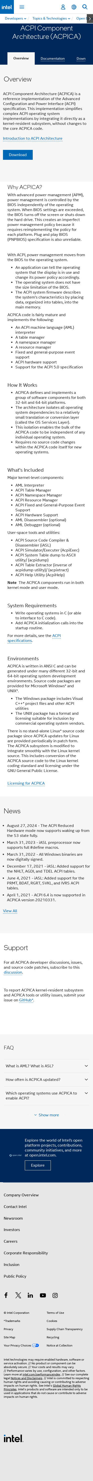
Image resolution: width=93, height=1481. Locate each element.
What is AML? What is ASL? (30, 1066)
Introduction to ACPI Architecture (32, 138)
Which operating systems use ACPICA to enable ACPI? (41, 1096)
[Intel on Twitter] (18, 1296)
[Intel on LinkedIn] (30, 1296)
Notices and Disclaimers (26, 1378)
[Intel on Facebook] (6, 1296)
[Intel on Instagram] (55, 1296)
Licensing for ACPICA (26, 783)
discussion (13, 972)
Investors (12, 1229)
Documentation (53, 58)
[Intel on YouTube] (43, 1296)
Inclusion (11, 1264)
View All (10, 910)
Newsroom (13, 1218)
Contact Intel (15, 1206)
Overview (21, 58)
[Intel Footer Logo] (14, 1438)
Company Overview (21, 1195)
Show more (49, 1115)
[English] (74, 7)
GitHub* (26, 1000)
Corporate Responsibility (26, 1253)
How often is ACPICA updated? (33, 1079)
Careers (10, 1241)
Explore (38, 1165)
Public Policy (15, 1276)
